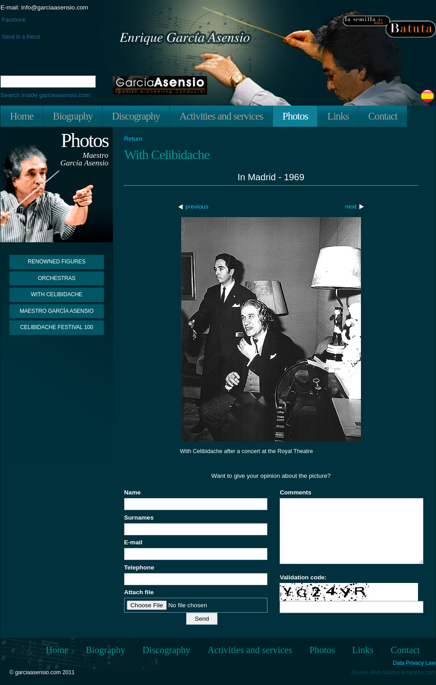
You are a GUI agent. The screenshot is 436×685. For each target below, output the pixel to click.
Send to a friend (20, 37)
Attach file (139, 592)
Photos (295, 116)
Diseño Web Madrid (375, 672)
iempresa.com (418, 672)
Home (21, 116)
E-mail (133, 542)
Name (132, 492)
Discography (136, 116)
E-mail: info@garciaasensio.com (44, 7)
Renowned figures (57, 261)
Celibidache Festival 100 (56, 327)
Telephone (139, 567)
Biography (73, 116)
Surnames (139, 517)
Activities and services (221, 116)
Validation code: (303, 577)
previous (196, 206)
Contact (382, 116)
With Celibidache (56, 294)
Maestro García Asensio (57, 311)
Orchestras (57, 278)
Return (133, 139)
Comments (295, 492)
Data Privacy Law (414, 663)
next (351, 206)
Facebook (13, 20)
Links (338, 116)
